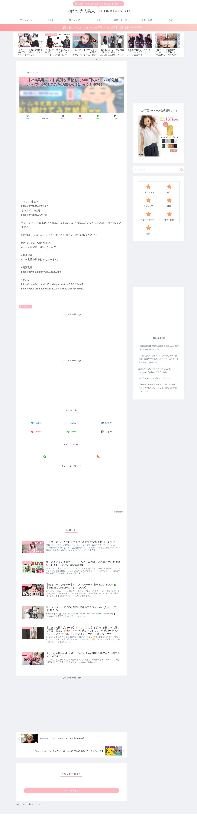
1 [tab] (96, 59)
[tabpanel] (30, 44)
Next (182, 45)
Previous (14, 45)
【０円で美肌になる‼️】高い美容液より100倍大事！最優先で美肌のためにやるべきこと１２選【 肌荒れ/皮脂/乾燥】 (158, 359)
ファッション (25, 307)
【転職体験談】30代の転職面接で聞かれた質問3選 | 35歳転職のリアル (158, 348)
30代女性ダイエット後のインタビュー (154, 378)
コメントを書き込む (71, 793)
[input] (158, 170)
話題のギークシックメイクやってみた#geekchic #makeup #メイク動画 (154, 370)
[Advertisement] (71, 130)
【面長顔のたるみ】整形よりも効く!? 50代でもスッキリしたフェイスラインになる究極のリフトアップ (158, 388)
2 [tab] (100, 59)
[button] (181, 170)
